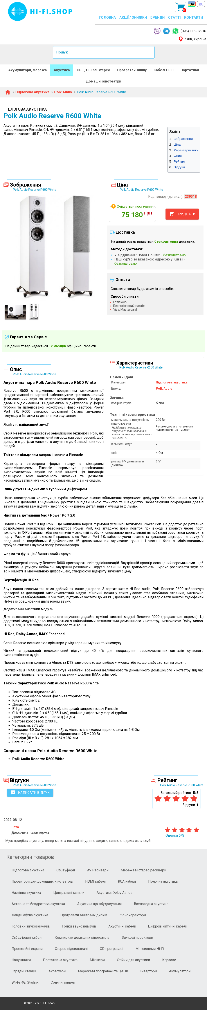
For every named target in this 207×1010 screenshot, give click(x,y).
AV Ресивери (97, 870)
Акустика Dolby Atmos (114, 893)
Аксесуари (57, 971)
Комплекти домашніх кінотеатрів (82, 937)
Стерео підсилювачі (71, 949)
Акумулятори (180, 971)
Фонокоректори (133, 915)
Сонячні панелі (63, 982)
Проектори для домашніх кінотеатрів (42, 881)
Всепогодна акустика (151, 904)
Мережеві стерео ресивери (143, 870)
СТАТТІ (174, 17)
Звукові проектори (137, 937)
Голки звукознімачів (79, 926)
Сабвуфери (65, 870)
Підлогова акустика (28, 870)
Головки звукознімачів (31, 926)
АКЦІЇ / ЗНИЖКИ (133, 17)
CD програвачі (111, 949)
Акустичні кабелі (122, 926)
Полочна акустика (163, 881)
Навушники (21, 960)
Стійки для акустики (133, 960)
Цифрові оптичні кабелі (167, 926)
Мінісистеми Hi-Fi (149, 949)
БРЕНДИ (157, 17)
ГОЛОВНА (107, 17)
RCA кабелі (127, 881)
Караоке (169, 960)
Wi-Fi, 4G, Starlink (25, 982)
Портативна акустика (60, 960)
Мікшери (97, 960)
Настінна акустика (26, 893)
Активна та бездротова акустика (38, 904)
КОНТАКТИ (193, 17)
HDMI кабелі (95, 881)
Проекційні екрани (27, 949)
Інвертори (148, 971)
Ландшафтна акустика (30, 915)
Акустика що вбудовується (99, 904)
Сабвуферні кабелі (27, 937)
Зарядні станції (24, 971)
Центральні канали (68, 893)
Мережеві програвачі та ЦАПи (103, 971)
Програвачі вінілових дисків (83, 915)
